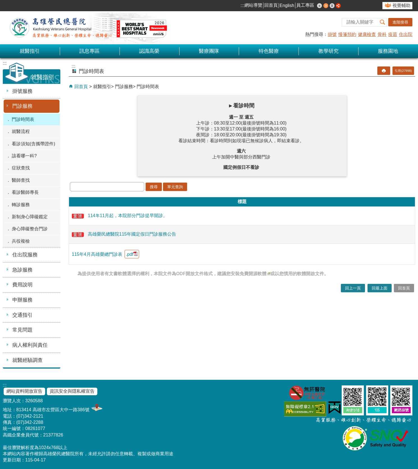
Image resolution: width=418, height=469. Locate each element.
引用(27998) (403, 70)
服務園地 (388, 51)
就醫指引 (30, 51)
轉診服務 (21, 204)
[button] (382, 22)
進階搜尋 (400, 22)
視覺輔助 (401, 5)
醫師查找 (21, 180)
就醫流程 (21, 131)
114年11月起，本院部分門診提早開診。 (120, 215)
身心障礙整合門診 (30, 228)
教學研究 (328, 51)
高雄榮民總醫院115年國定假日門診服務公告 (124, 234)
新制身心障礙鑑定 (30, 216)
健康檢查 (367, 34)
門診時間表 (23, 119)
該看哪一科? (24, 155)
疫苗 (392, 34)
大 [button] (332, 5)
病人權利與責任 (30, 345)
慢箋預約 (347, 34)
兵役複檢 (21, 241)
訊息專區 (89, 51)
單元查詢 (175, 187)
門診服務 (22, 106)
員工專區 (305, 5)
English (287, 5)
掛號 (332, 34)
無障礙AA (305, 408)
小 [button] (319, 5)
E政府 (335, 407)
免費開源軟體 (255, 273)
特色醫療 (269, 51)
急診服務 (22, 270)
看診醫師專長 (25, 192)
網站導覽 (253, 5)
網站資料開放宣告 (24, 391)
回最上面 (379, 288)
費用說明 (22, 285)
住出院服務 (25, 255)
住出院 (405, 34)
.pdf (132, 254)
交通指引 (22, 315)
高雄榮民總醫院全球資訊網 (87, 27)
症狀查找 (21, 167)
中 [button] (326, 5)
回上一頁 (353, 288)
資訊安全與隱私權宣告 (72, 391)
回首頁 (271, 5)
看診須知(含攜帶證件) (33, 143)
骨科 (382, 34)
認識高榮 (149, 51)
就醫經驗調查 (27, 360)
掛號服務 (22, 91)
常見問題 (22, 330)
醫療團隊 (209, 51)
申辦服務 (22, 300)
